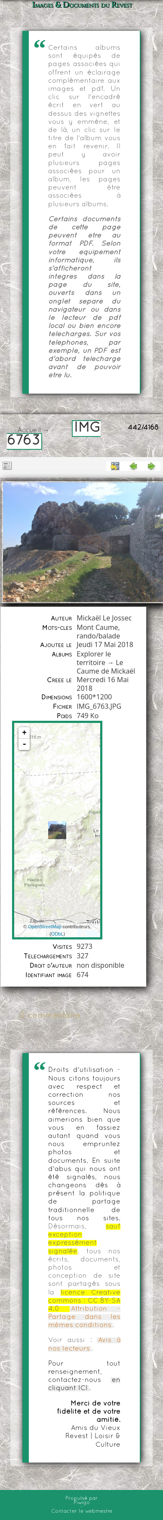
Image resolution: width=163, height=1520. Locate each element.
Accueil (29, 430)
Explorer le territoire (94, 658)
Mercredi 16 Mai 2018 (103, 684)
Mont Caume (97, 627)
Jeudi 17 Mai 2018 (105, 644)
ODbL (57, 933)
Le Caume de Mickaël (106, 667)
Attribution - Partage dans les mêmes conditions (84, 1317)
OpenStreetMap (45, 926)
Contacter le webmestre (81, 1511)
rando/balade (98, 636)
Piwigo (82, 1503)
